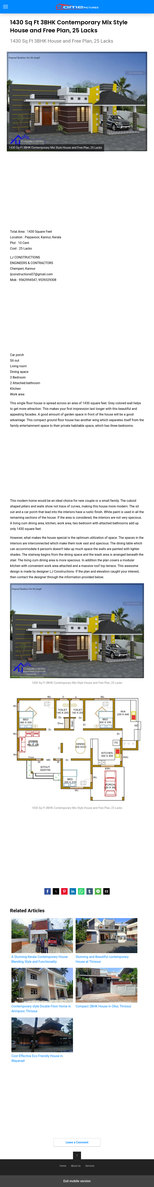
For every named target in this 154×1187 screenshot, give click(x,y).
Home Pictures (77, 6)
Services (89, 1166)
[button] (47, 891)
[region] (77, 190)
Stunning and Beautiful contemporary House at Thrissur (106, 940)
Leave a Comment (77, 1142)
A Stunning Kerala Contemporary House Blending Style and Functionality (42, 940)
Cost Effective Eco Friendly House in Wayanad (42, 1040)
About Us (76, 1166)
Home (63, 1166)
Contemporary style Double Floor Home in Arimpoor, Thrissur (42, 990)
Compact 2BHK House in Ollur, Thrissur (106, 988)
